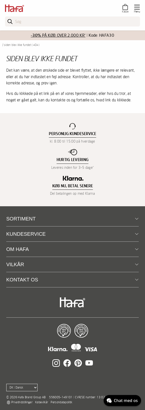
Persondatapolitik (61, 402)
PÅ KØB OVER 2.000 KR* (58, 35)
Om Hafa (17, 249)
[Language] (22, 387)
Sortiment (21, 218)
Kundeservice (26, 234)
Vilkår (15, 264)
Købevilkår (41, 402)
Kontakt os (22, 279)
